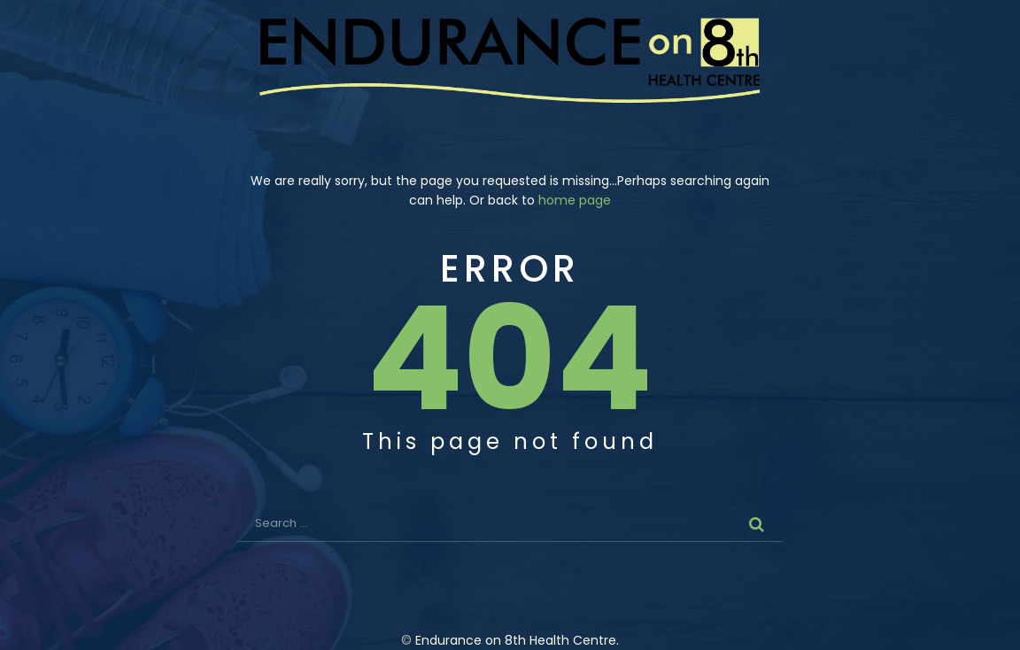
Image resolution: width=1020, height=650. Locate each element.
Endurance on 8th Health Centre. (517, 640)
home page (574, 200)
